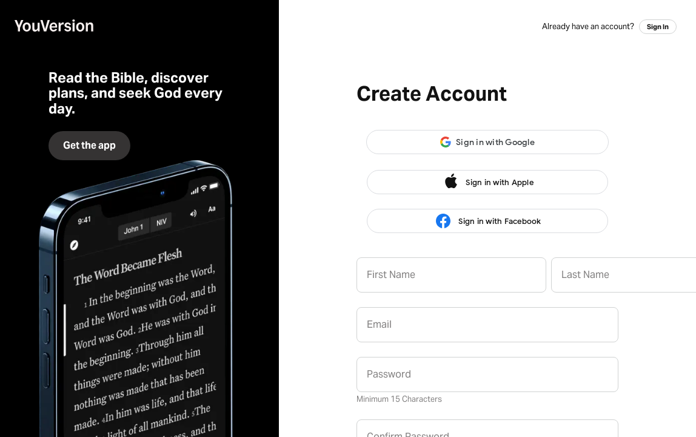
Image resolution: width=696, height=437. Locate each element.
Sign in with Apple (487, 182)
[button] (487, 142)
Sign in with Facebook (487, 221)
